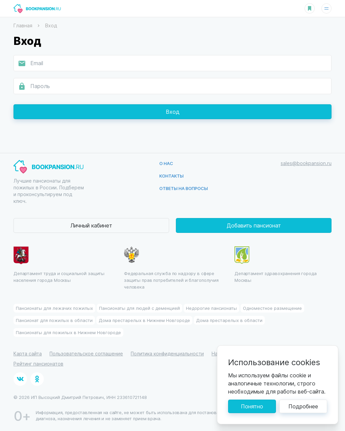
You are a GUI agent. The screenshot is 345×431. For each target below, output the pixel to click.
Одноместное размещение (272, 308)
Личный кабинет (91, 225)
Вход (173, 111)
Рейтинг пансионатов (38, 363)
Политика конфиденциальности (167, 353)
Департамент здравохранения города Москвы (275, 264)
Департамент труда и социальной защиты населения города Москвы (58, 264)
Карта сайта (27, 353)
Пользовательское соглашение (86, 353)
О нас (166, 163)
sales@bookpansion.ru (306, 163)
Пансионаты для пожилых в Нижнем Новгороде (68, 332)
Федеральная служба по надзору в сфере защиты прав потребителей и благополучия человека (171, 268)
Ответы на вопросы (183, 188)
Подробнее (303, 406)
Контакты (171, 176)
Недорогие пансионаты (211, 308)
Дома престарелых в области (229, 320)
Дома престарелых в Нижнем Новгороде (144, 320)
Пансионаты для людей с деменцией (139, 308)
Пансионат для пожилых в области (54, 320)
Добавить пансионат (254, 225)
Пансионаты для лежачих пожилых (54, 308)
